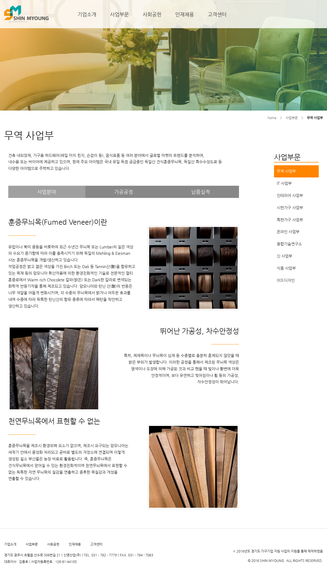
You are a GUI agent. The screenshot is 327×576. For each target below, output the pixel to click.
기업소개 (10, 544)
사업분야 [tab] (46, 192)
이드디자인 (286, 280)
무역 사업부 (286, 171)
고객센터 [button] (217, 14)
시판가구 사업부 (290, 207)
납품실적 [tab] (200, 192)
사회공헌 (53, 544)
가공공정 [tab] (123, 192)
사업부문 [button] (119, 14)
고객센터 (96, 544)
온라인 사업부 (288, 231)
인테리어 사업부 (290, 195)
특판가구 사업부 (290, 220)
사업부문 (32, 544)
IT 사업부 (284, 183)
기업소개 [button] (87, 14)
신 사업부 (284, 256)
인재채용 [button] (184, 14)
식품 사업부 (286, 268)
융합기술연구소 (289, 244)
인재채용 (75, 544)
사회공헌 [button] (152, 14)
